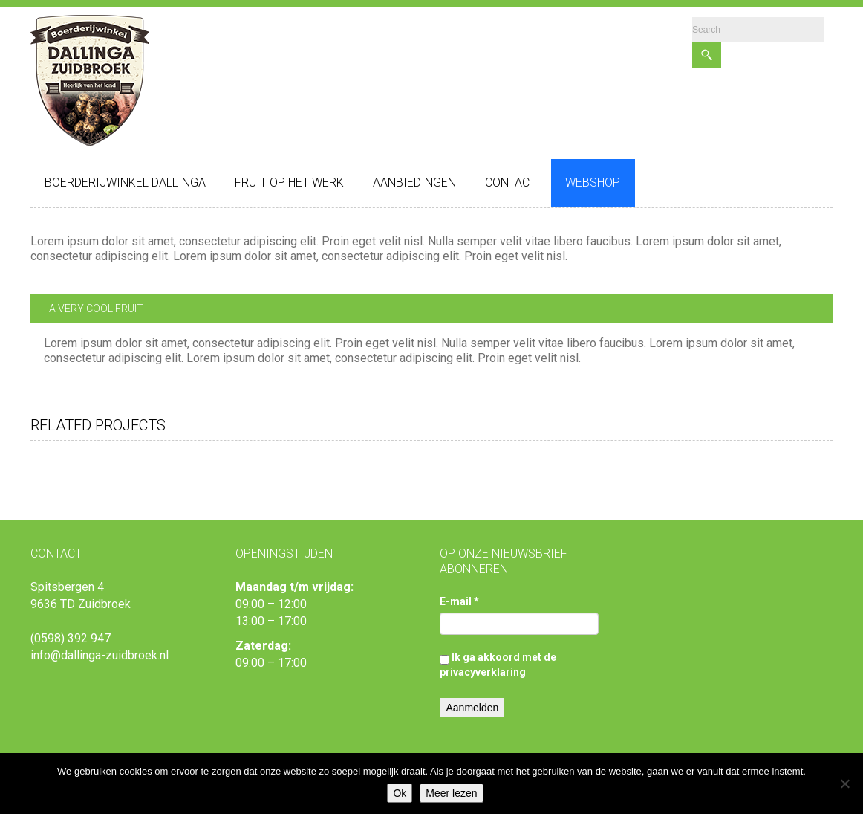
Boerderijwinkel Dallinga (125, 182)
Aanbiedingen (414, 182)
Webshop (592, 182)
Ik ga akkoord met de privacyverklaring (498, 664)
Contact (510, 182)
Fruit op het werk (289, 182)
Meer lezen (451, 793)
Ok (399, 793)
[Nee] (844, 783)
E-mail (459, 601)
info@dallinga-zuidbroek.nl (99, 655)
